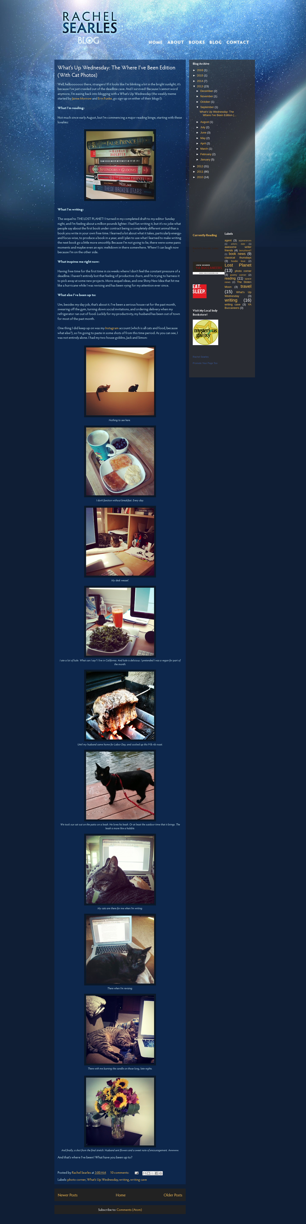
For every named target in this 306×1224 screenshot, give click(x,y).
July (203, 127)
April (203, 143)
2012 (200, 166)
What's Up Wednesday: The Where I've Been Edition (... (218, 113)
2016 (200, 70)
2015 (200, 75)
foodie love (238, 261)
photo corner (76, 1179)
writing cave (138, 1179)
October (205, 101)
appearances (245, 240)
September (207, 107)
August (205, 122)
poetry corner (238, 274)
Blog (216, 42)
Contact (238, 42)
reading (230, 278)
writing (124, 1179)
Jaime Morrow (82, 98)
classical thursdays (238, 257)
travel (246, 286)
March (204, 148)
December (207, 91)
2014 (200, 81)
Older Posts (173, 1194)
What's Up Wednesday (102, 1179)
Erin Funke (105, 98)
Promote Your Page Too (205, 363)
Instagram (112, 328)
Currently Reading (205, 235)
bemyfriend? (245, 250)
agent (228, 240)
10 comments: (120, 1172)
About (175, 42)
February (206, 154)
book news (237, 254)
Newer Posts (68, 1194)
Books (197, 42)
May (203, 138)
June (203, 132)
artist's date (238, 244)
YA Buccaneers (238, 306)
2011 (200, 171)
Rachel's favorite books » (205, 249)
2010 (200, 177)
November (207, 96)
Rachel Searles (201, 357)
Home (156, 42)
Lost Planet (238, 265)
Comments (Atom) (129, 1209)
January (205, 159)
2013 (200, 86)
